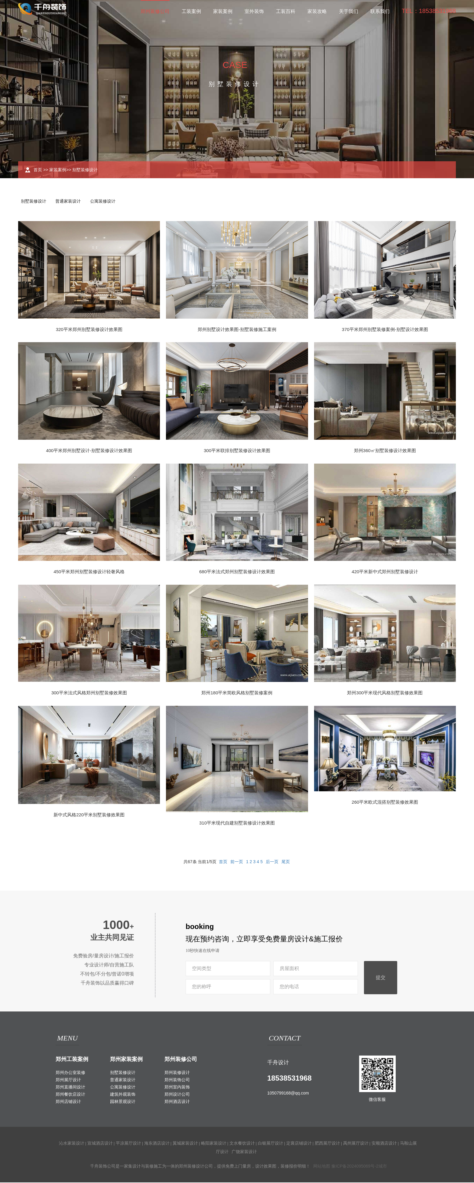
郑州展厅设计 (68, 1080)
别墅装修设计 (85, 169)
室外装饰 (254, 11)
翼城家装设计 (185, 1143)
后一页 (272, 862)
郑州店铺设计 (68, 1102)
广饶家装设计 (244, 1152)
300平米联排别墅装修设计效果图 (237, 451)
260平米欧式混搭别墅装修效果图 (385, 802)
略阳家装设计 (213, 1143)
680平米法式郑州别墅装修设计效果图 (237, 572)
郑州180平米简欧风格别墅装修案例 (236, 693)
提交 (380, 978)
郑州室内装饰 (177, 1087)
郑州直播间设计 (70, 1087)
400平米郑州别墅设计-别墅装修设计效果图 (89, 451)
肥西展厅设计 (327, 1143)
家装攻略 (317, 11)
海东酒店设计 (157, 1143)
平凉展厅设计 (128, 1143)
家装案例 (222, 11)
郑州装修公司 (155, 11)
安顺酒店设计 (384, 1143)
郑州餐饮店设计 (70, 1094)
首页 (38, 169)
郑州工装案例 (72, 1060)
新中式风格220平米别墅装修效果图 (89, 815)
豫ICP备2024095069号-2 (354, 1166)
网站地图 (321, 1166)
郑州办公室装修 (70, 1073)
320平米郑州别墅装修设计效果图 (89, 330)
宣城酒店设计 (100, 1143)
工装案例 (191, 11)
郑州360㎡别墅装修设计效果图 (385, 451)
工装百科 (285, 11)
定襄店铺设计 (299, 1143)
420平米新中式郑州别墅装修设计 (385, 572)
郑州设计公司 (177, 1094)
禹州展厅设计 (355, 1143)
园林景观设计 (122, 1102)
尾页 (285, 862)
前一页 (236, 862)
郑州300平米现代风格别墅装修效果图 (385, 693)
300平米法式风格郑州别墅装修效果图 (89, 693)
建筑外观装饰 (122, 1094)
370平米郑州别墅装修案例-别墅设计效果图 (385, 330)
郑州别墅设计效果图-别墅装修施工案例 (237, 330)
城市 (382, 1166)
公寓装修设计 (105, 201)
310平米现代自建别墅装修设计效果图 (237, 823)
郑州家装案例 (126, 1060)
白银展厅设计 (270, 1143)
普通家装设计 (69, 201)
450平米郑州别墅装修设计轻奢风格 (89, 572)
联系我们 (380, 11)
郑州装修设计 (177, 1073)
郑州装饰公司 (177, 1080)
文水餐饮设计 (242, 1143)
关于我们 (348, 11)
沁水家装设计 (71, 1143)
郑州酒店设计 (177, 1102)
